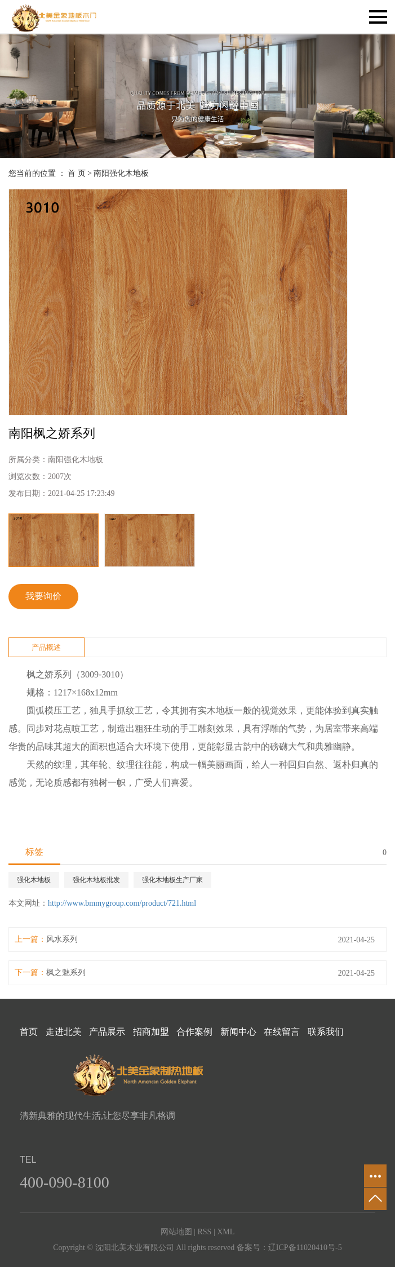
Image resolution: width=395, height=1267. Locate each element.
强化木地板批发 (96, 880)
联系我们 (326, 1031)
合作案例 (194, 1031)
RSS (204, 1232)
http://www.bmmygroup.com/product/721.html (122, 903)
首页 (29, 1031)
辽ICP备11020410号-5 (305, 1247)
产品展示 (107, 1031)
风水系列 (62, 939)
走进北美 (64, 1031)
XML (225, 1232)
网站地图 (176, 1232)
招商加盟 (151, 1031)
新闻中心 (238, 1031)
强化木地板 (34, 880)
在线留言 (282, 1031)
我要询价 (43, 596)
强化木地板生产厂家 (172, 880)
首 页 (77, 173)
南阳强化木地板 (121, 173)
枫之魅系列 (66, 972)
